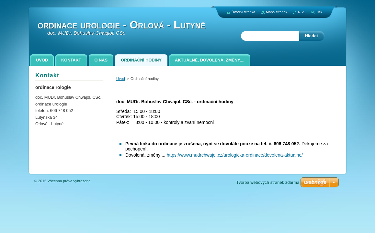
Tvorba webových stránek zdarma (267, 182)
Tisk (319, 12)
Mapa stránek (276, 12)
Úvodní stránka (243, 12)
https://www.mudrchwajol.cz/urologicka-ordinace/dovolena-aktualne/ (235, 155)
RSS (301, 12)
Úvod (120, 79)
